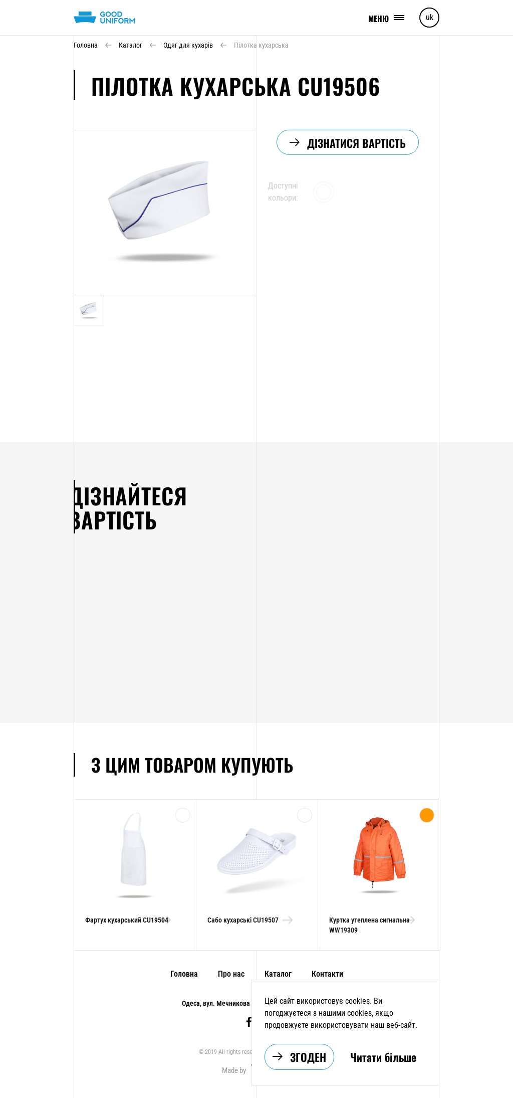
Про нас (229, 974)
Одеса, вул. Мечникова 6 (219, 1003)
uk (429, 17)
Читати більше (383, 1056)
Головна (182, 974)
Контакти (326, 974)
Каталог (276, 974)
